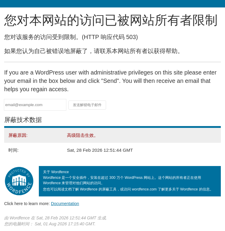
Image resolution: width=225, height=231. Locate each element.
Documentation (65, 203)
